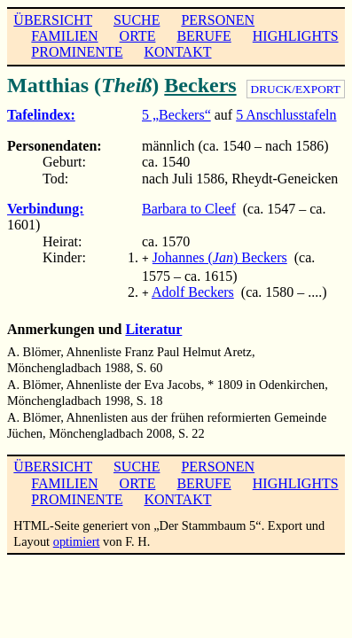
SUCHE (136, 19)
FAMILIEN (64, 35)
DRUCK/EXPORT (295, 89)
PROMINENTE (76, 51)
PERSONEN (217, 19)
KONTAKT (177, 51)
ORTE (138, 35)
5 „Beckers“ (176, 114)
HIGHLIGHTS (296, 35)
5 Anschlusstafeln (286, 114)
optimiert (76, 538)
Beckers (200, 85)
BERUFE (203, 35)
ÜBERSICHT (52, 19)
